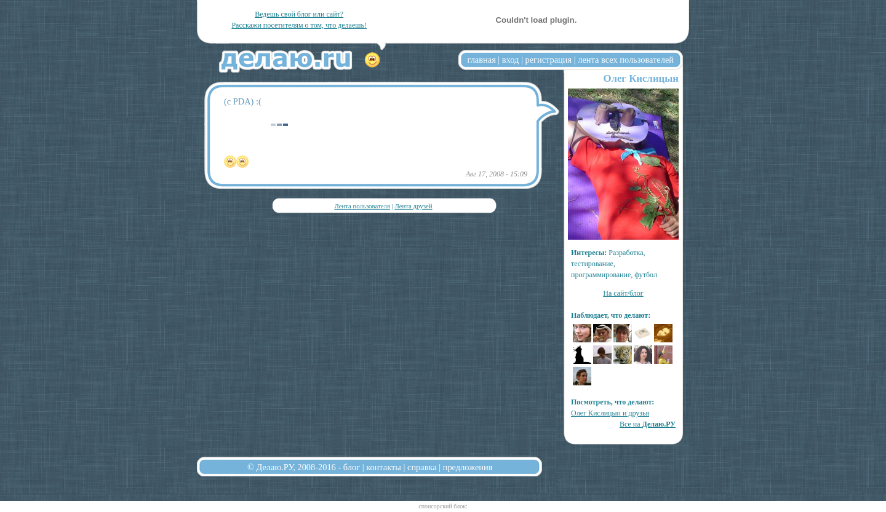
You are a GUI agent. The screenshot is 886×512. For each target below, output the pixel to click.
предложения (468, 467)
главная (482, 60)
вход (510, 60)
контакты (383, 467)
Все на (648, 424)
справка (422, 467)
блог (351, 467)
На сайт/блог (623, 293)
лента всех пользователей (626, 60)
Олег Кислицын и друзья (610, 413)
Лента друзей (413, 206)
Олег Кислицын (641, 78)
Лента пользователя (361, 206)
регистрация (548, 60)
